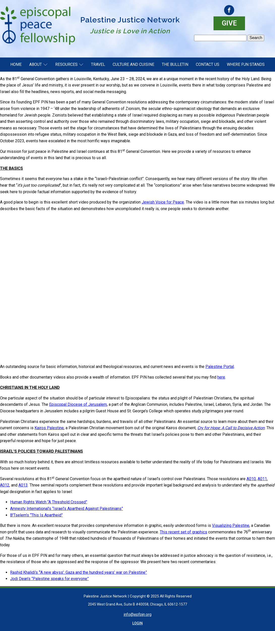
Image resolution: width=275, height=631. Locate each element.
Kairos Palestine (49, 427)
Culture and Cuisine (133, 64)
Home (16, 64)
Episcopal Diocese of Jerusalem (78, 404)
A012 (4, 485)
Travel (98, 64)
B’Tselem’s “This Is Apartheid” (36, 515)
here (221, 377)
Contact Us (207, 64)
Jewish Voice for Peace (163, 202)
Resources (69, 64)
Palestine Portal (219, 366)
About (38, 64)
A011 (262, 478)
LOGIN (137, 623)
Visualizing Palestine (230, 525)
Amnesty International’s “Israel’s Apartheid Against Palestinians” (66, 508)
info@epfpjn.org (137, 614)
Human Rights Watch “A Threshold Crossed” (48, 502)
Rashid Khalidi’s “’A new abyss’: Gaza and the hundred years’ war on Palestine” (78, 572)
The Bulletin (175, 64)
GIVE (229, 23)
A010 (251, 478)
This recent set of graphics (183, 532)
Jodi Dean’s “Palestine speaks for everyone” (49, 578)
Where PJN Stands (246, 64)
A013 (23, 485)
